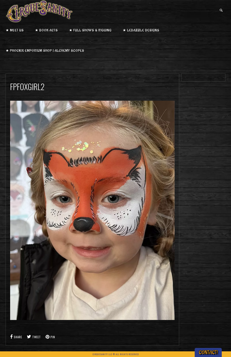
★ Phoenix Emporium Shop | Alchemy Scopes (45, 51)
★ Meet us (15, 30)
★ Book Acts (46, 30)
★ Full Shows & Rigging (90, 30)
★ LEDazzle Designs (141, 30)
